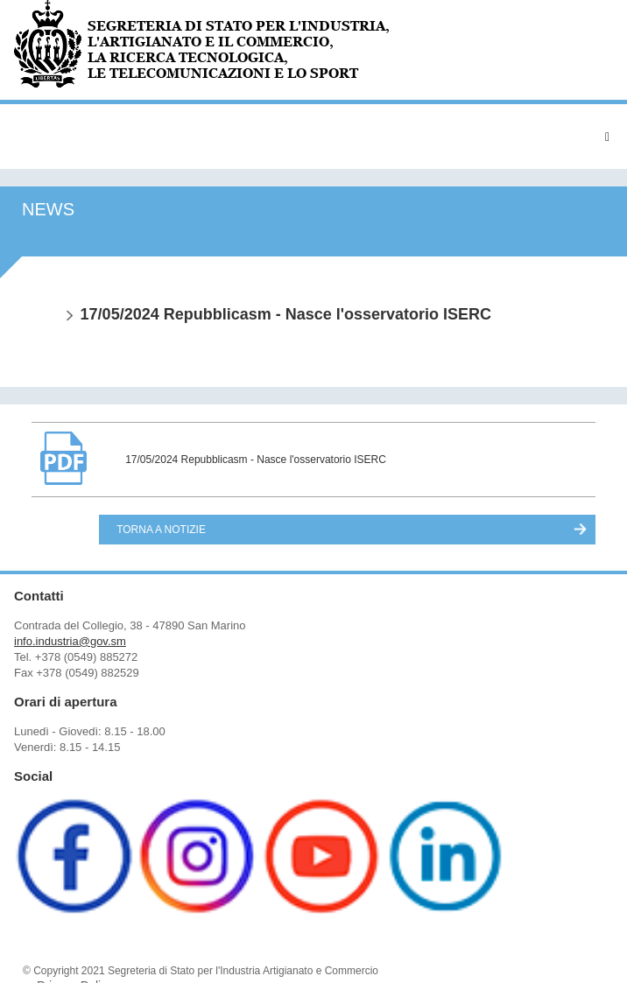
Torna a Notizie (161, 529)
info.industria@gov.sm (70, 641)
